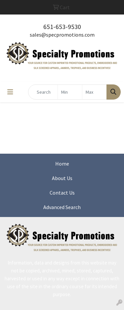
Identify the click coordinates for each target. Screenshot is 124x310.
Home (62, 163)
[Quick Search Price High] (94, 92)
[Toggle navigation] (10, 92)
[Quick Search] (43, 92)
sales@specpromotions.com (62, 34)
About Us (62, 178)
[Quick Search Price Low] (70, 92)
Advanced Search (62, 207)
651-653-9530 (62, 26)
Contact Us (62, 192)
